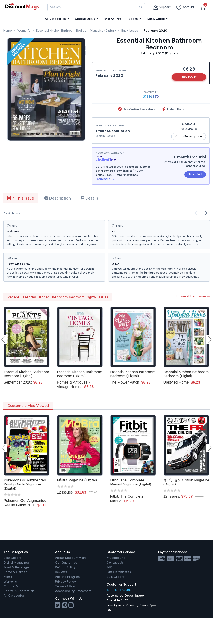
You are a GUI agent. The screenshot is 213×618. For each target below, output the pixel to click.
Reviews (61, 572)
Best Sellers (12, 558)
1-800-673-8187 (119, 590)
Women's (10, 582)
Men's (8, 577)
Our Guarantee (66, 563)
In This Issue (20, 198)
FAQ (109, 567)
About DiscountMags (71, 558)
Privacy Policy (65, 582)
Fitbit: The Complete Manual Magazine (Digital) (130, 482)
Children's (11, 586)
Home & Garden (15, 572)
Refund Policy (65, 567)
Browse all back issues (193, 296)
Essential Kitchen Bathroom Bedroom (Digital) (26, 373)
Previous (3, 339)
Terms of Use (65, 586)
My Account (116, 558)
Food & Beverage (16, 567)
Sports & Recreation (19, 591)
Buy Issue (189, 76)
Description (57, 198)
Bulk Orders (115, 577)
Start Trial (195, 174)
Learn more (105, 179)
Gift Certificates (119, 572)
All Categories (14, 596)
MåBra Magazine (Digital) (77, 480)
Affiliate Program (67, 577)
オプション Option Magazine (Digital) (186, 482)
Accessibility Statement (73, 591)
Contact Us (115, 563)
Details (89, 198)
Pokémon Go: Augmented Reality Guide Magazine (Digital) (25, 484)
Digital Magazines (17, 563)
